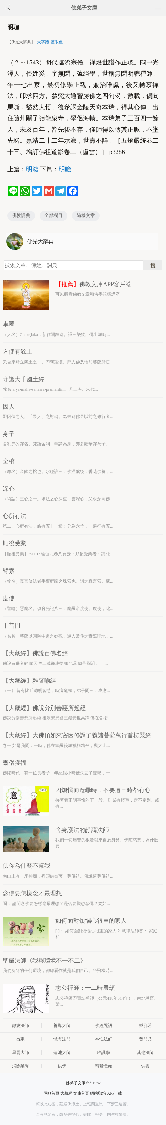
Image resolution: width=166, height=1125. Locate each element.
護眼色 (57, 42)
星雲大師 (20, 1052)
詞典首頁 (51, 1093)
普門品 (145, 1039)
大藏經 (66, 1093)
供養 (145, 1066)
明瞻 (65, 169)
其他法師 (145, 1052)
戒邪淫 (145, 1025)
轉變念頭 (103, 1066)
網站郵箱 (98, 1093)
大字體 (43, 42)
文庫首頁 (81, 1093)
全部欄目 (53, 215)
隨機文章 (86, 215)
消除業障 (20, 1066)
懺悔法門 (62, 1039)
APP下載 (114, 1093)
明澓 (32, 169)
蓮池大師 (62, 1052)
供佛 (62, 1066)
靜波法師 (20, 1025)
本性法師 (103, 1039)
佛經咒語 (103, 1025)
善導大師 (62, 1025)
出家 (20, 1039)
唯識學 (103, 1052)
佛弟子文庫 (84, 8)
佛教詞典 (21, 215)
